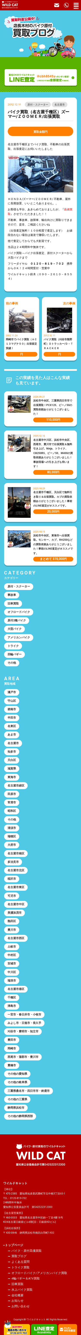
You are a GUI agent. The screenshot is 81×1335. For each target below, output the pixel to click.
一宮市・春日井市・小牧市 (24, 1014)
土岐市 (12, 946)
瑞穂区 (12, 836)
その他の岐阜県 (17, 1082)
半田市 (12, 717)
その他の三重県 (17, 1099)
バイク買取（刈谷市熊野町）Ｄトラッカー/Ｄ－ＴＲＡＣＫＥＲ (58, 344)
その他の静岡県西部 (20, 1116)
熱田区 (12, 921)
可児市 (12, 895)
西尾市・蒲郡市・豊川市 (23, 1056)
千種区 (12, 997)
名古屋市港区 (16, 989)
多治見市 (13, 861)
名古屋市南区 (16, 853)
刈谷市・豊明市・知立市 (23, 1031)
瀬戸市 (12, 692)
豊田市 (12, 1039)
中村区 (12, 955)
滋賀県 (12, 768)
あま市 (12, 734)
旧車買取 (13, 603)
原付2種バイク (17, 620)
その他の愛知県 (17, 1073)
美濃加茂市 (15, 912)
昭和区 (12, 810)
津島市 (12, 1005)
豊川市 (12, 929)
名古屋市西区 (16, 938)
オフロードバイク (19, 612)
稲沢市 (12, 878)
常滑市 (12, 802)
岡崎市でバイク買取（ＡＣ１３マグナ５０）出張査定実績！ (21, 344)
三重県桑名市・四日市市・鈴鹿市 (29, 1090)
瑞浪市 (12, 980)
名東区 (12, 726)
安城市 (12, 963)
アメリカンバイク (19, 637)
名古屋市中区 (16, 904)
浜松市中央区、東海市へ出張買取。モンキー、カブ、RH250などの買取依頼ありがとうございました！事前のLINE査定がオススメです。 (53, 544)
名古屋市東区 (16, 887)
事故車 (12, 594)
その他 (12, 662)
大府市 (12, 844)
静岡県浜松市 (16, 1107)
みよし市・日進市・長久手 (24, 1023)
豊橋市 (12, 1065)
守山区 (12, 700)
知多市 (12, 751)
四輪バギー (15, 654)
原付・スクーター (37, 104)
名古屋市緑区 (16, 785)
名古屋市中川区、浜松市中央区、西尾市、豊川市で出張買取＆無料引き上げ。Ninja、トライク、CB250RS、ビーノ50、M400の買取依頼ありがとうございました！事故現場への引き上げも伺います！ (53, 453)
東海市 (12, 777)
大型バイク (15, 628)
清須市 (12, 828)
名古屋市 (59, 104)
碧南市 (12, 709)
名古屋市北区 (16, 870)
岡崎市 (12, 1048)
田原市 (12, 794)
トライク (13, 646)
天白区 (12, 760)
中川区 (12, 972)
